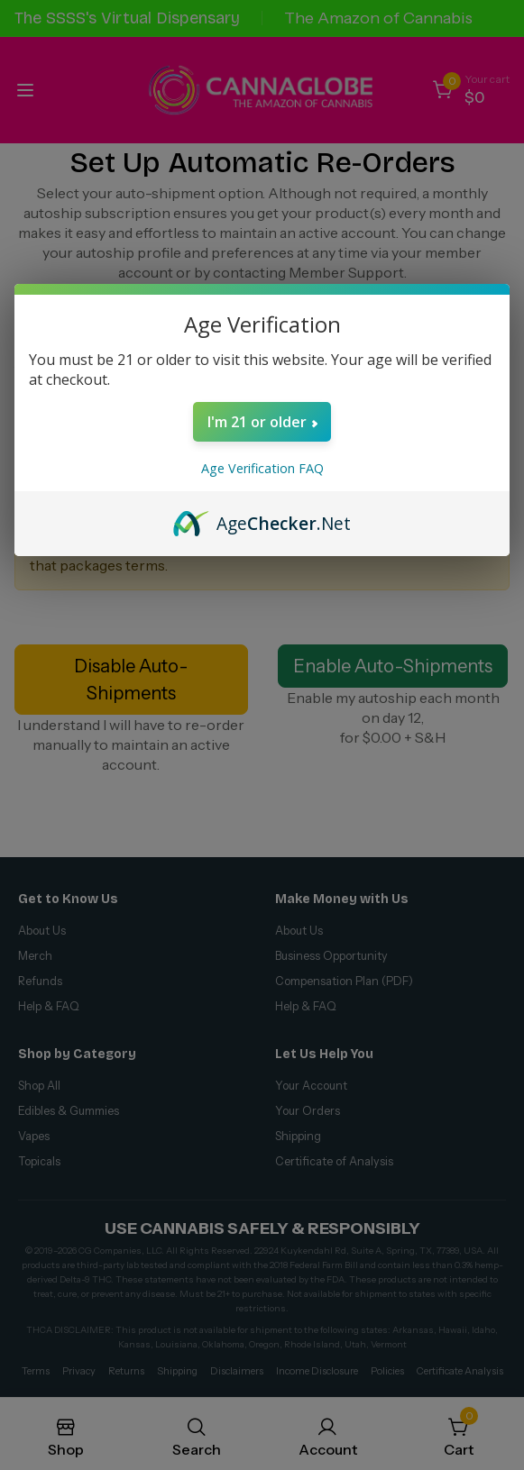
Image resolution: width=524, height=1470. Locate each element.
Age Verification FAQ (262, 468)
